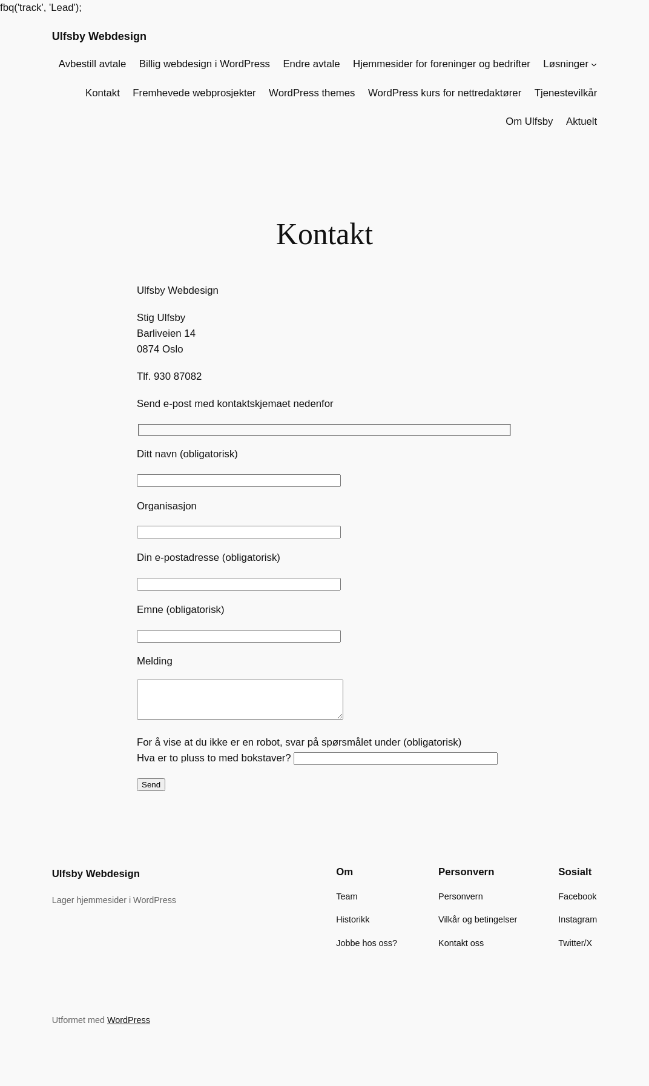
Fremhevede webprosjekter (194, 93)
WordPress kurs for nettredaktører (444, 93)
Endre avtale (311, 64)
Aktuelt (581, 121)
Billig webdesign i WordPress (204, 64)
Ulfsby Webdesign (99, 36)
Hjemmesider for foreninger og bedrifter (441, 64)
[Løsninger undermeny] (594, 64)
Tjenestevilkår (566, 93)
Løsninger (565, 64)
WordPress (128, 1027)
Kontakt (102, 93)
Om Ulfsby (529, 121)
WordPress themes (312, 93)
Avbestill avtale (93, 64)
